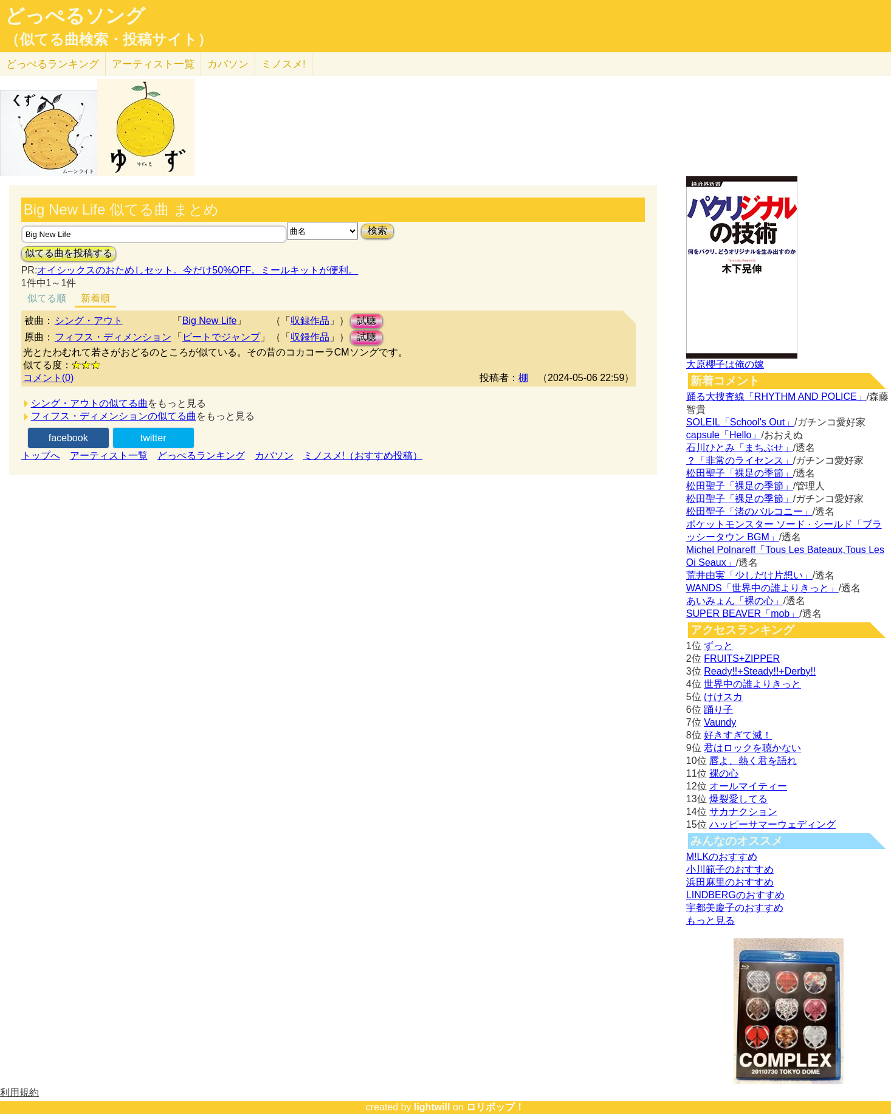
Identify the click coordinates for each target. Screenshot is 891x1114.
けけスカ (723, 697)
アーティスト (153, 64)
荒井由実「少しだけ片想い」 (749, 575)
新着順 (95, 298)
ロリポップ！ (495, 1107)
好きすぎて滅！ (738, 735)
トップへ (40, 455)
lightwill (432, 1107)
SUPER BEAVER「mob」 (742, 613)
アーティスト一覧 (109, 455)
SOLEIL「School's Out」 (740, 422)
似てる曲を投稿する (68, 253)
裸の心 (723, 773)
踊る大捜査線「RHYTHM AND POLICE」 (776, 396)
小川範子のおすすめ (730, 869)
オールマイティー (748, 786)
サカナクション (743, 811)
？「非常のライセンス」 (739, 460)
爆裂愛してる (738, 799)
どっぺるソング (75, 16)
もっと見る (710, 920)
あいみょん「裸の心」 (734, 601)
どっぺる (52, 64)
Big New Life (209, 320)
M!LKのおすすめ (721, 856)
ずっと (718, 646)
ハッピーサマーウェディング (772, 824)
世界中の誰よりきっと (752, 684)
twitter (153, 438)
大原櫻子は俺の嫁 (725, 364)
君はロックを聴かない (752, 748)
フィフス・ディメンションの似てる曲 (113, 416)
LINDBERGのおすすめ (735, 895)
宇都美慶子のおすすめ (734, 908)
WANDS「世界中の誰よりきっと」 (762, 588)
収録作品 (310, 320)
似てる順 (46, 298)
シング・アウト (89, 320)
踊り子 (718, 709)
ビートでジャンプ (221, 337)
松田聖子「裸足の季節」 (739, 473)
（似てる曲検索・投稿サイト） (108, 39)
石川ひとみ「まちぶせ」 (739, 447)
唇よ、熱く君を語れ (753, 760)
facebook (68, 438)
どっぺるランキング (201, 455)
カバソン (228, 64)
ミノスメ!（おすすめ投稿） (362, 455)
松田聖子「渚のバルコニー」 (749, 511)
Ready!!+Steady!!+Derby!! (760, 671)
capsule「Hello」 (724, 435)
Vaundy (720, 722)
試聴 (366, 320)
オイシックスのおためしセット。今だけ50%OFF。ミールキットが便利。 (197, 270)
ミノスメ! (283, 64)
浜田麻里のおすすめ (730, 882)
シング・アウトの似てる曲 (89, 403)
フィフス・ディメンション (113, 337)
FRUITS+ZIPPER (742, 658)
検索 (377, 230)
